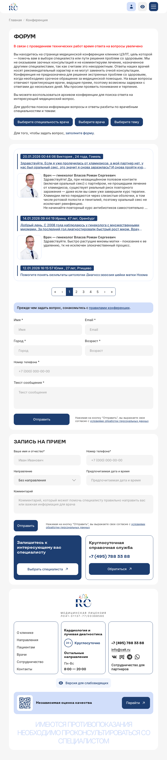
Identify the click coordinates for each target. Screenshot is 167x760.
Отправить (41, 419)
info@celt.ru (120, 650)
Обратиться (119, 569)
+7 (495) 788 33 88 (109, 556)
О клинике (25, 633)
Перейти (136, 703)
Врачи (22, 654)
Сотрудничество (30, 662)
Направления (27, 640)
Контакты (24, 669)
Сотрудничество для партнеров (128, 667)
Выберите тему (126, 122)
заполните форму (80, 133)
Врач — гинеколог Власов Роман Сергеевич (79, 175)
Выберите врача (92, 122)
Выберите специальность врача (43, 122)
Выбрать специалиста (47, 569)
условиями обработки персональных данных (119, 421)
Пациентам (26, 647)
